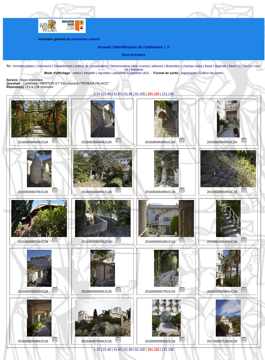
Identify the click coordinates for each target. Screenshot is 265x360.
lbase (208, 66)
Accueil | (105, 47)
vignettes (104, 73)
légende (220, 66)
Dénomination (120, 66)
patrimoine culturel (85, 39)
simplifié (89, 73)
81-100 (140, 93)
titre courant (140, 66)
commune (44, 66)
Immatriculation (24, 66)
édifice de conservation (91, 66)
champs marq (192, 66)
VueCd (247, 66)
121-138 (167, 93)
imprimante (189, 73)
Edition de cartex (211, 73)
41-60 (118, 93)
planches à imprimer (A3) (131, 73)
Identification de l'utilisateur (138, 47)
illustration (173, 66)
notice (77, 73)
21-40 (107, 93)
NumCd (234, 66)
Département (63, 66)
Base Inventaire (133, 54)
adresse (157, 66)
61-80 (128, 93)
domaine (137, 69)
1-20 (97, 93)
